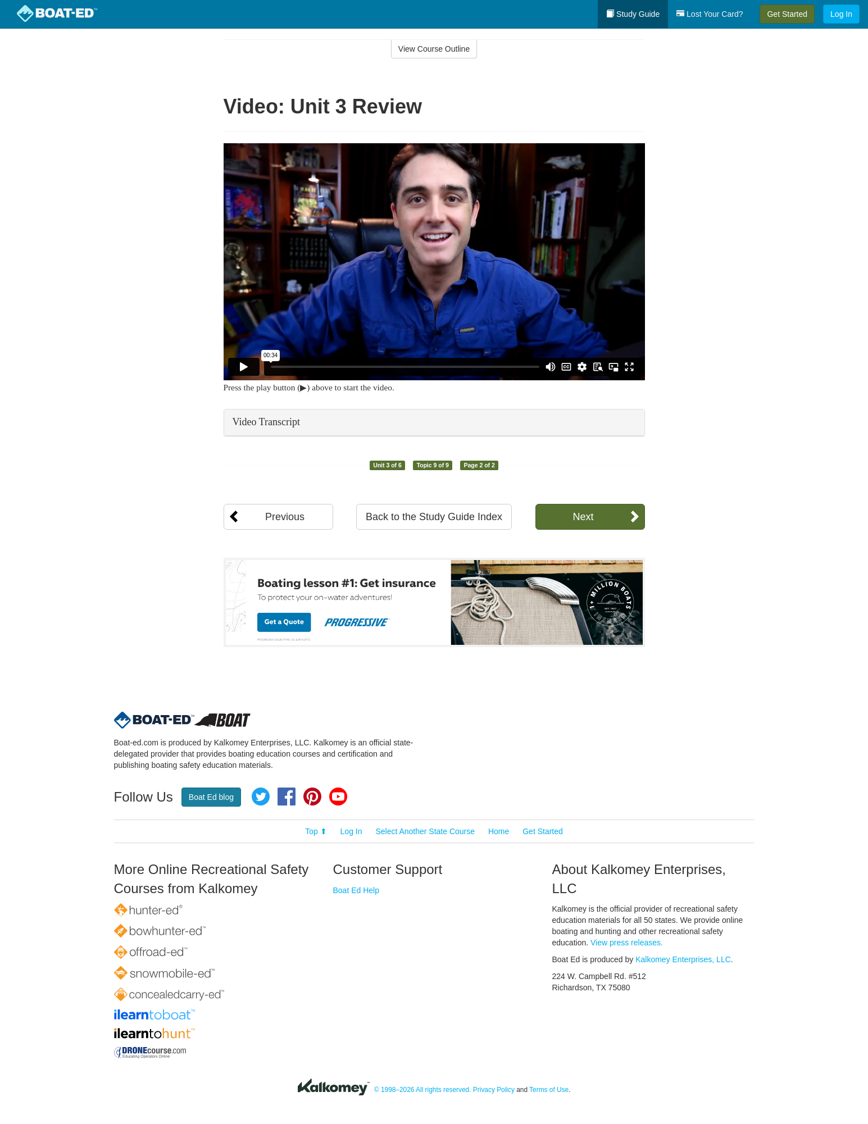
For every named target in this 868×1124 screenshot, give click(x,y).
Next (582, 516)
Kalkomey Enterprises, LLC (683, 959)
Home (498, 831)
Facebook (287, 797)
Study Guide (633, 14)
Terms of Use (549, 1090)
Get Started (787, 14)
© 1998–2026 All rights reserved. (422, 1090)
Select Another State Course (425, 831)
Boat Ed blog (211, 797)
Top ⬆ (315, 831)
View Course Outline (434, 48)
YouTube (338, 797)
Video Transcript (266, 421)
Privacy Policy (494, 1090)
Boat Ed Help (356, 890)
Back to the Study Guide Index (434, 516)
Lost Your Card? (709, 14)
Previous (285, 516)
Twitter (261, 797)
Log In (841, 14)
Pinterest (312, 797)
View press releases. (626, 942)
